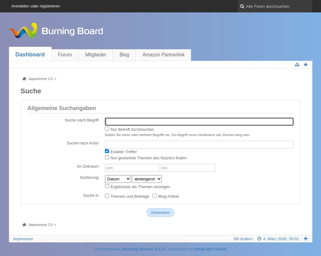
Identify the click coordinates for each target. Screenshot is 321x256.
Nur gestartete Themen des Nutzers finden (146, 157)
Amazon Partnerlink (163, 54)
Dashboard (30, 54)
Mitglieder (95, 54)
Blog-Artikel (166, 196)
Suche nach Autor (83, 143)
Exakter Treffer (121, 151)
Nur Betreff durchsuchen (129, 129)
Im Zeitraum (87, 166)
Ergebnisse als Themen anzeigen (137, 186)
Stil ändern (243, 238)
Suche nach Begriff (82, 120)
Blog (124, 54)
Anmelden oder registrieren (35, 6)
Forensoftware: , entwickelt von (160, 249)
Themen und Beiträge (127, 196)
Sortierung (89, 177)
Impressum (23, 238)
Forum (65, 54)
